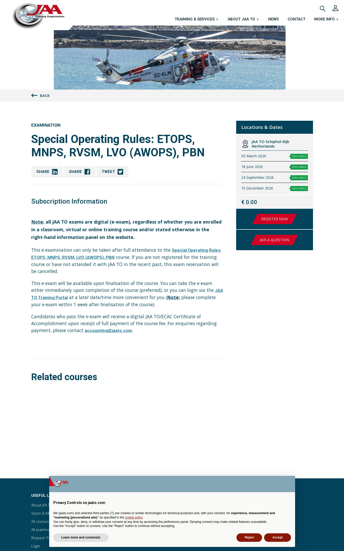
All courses (40, 521)
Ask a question (274, 239)
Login (35, 546)
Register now (274, 218)
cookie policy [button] (133, 517)
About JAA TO (42, 505)
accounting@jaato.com (108, 330)
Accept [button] (277, 537)
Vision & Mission (44, 513)
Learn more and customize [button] (80, 537)
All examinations (44, 529)
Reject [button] (249, 537)
